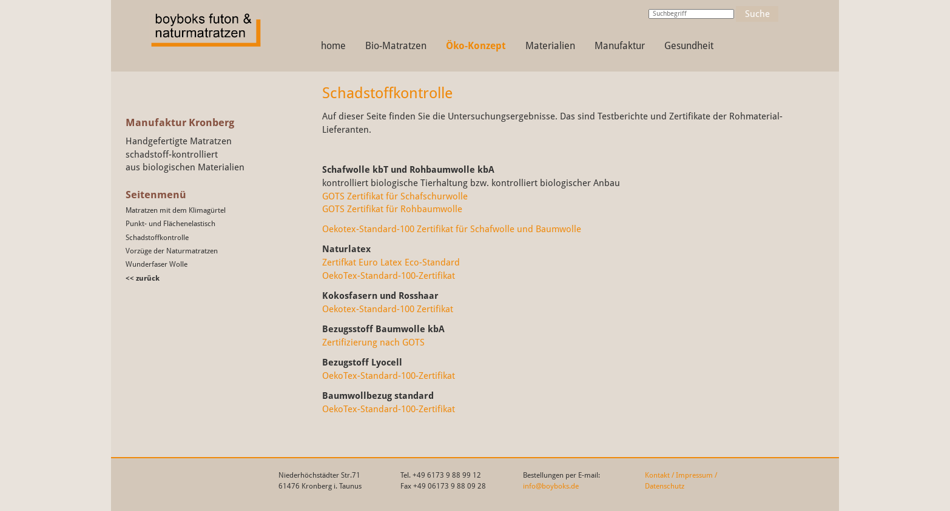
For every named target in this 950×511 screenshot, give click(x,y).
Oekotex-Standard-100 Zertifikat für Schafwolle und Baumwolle (451, 229)
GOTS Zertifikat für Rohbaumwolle (392, 209)
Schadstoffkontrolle (157, 237)
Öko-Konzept (476, 46)
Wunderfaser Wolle (156, 264)
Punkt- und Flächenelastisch (170, 223)
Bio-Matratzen (395, 46)
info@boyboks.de (551, 486)
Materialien (550, 46)
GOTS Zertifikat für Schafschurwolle (395, 196)
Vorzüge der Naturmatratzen (172, 251)
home (333, 46)
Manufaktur (620, 46)
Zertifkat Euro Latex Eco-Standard (391, 262)
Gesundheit (688, 46)
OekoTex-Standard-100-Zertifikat (388, 275)
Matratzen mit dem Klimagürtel (176, 210)
